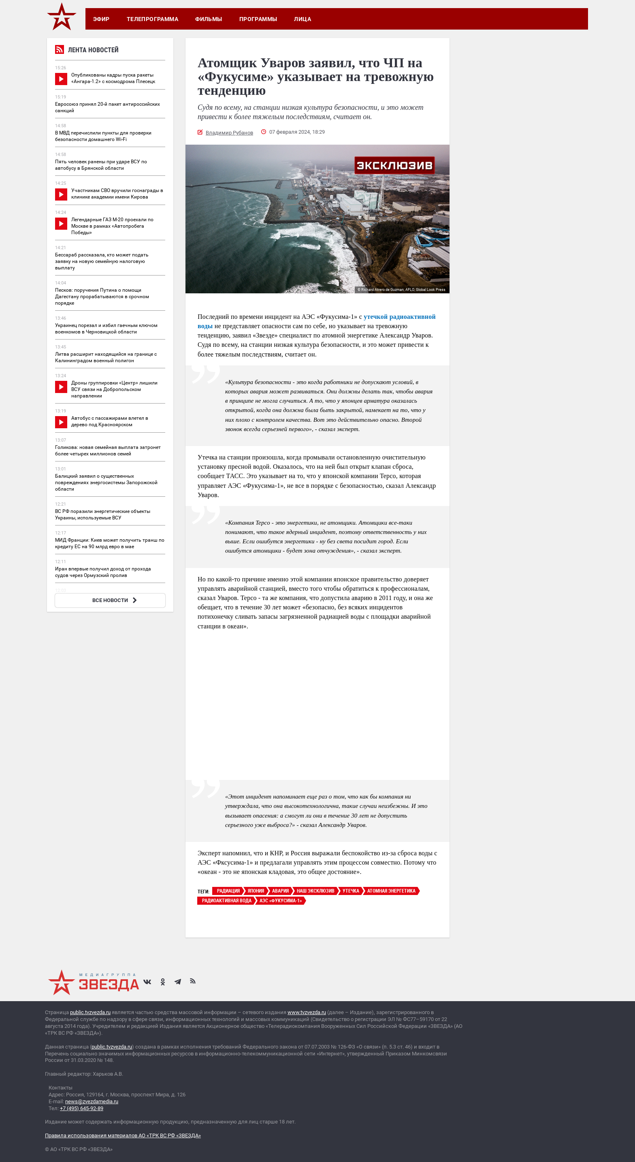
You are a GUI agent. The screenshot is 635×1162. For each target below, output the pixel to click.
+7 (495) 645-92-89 (81, 1108)
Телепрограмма (152, 19)
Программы (258, 19)
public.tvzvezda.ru (90, 1012)
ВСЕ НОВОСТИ (115, 600)
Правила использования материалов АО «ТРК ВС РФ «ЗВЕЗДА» (123, 1135)
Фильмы (208, 19)
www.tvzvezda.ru (307, 1012)
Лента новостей (87, 51)
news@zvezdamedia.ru (91, 1101)
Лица (302, 19)
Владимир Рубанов (229, 133)
